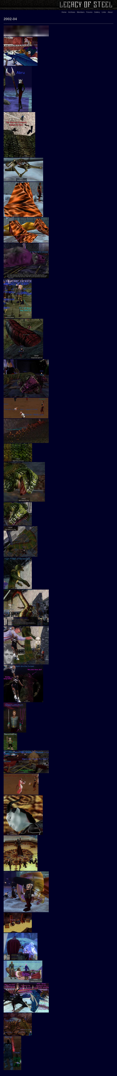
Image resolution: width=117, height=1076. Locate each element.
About (110, 12)
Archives (71, 12)
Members (80, 12)
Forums (89, 12)
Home (64, 12)
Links (104, 12)
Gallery (97, 12)
